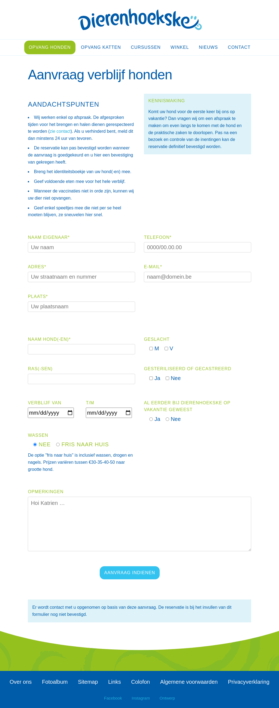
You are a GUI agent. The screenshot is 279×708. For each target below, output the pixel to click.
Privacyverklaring (248, 682)
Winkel (180, 47)
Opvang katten (101, 47)
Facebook (113, 698)
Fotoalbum (55, 682)
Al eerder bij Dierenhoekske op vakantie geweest (187, 406)
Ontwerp (167, 698)
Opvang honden (50, 47)
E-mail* (153, 266)
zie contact (60, 131)
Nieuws (208, 47)
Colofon (140, 682)
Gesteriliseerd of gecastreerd (187, 368)
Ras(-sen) (40, 368)
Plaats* (38, 296)
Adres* (37, 266)
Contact (239, 47)
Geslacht (156, 339)
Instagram (141, 698)
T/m (90, 402)
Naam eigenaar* (49, 237)
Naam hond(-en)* (49, 339)
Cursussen (145, 47)
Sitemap (88, 682)
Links (114, 682)
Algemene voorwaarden (189, 682)
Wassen (38, 435)
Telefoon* (157, 237)
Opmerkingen (45, 491)
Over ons (21, 682)
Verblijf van (44, 402)
